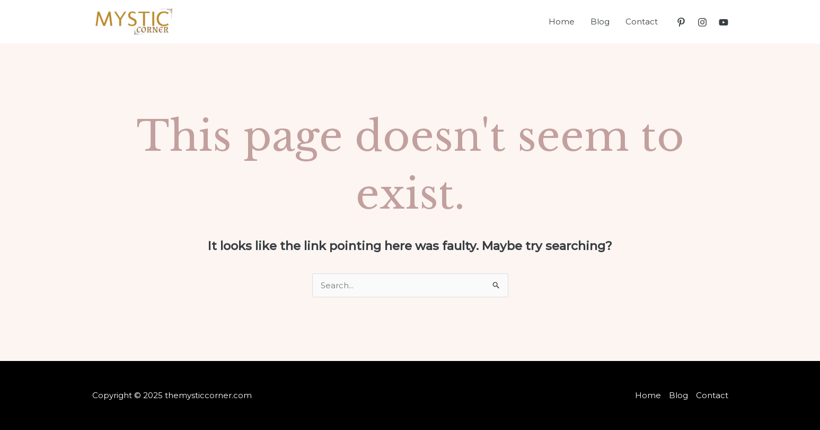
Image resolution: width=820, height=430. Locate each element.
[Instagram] (702, 22)
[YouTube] (723, 22)
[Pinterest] (681, 22)
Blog (600, 21)
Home (562, 21)
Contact (641, 21)
